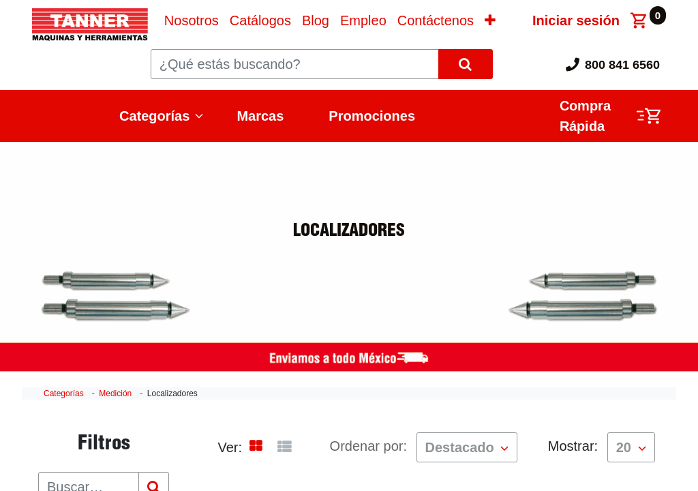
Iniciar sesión (576, 20)
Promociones (372, 115)
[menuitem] (191, 20)
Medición (115, 393)
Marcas (260, 115)
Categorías (154, 115)
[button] (490, 20)
